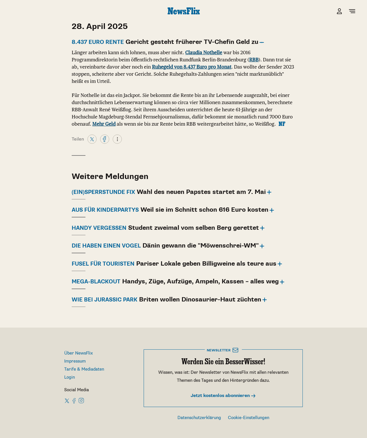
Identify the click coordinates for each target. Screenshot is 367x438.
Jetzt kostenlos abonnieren (223, 395)
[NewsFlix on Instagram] (81, 400)
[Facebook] (104, 139)
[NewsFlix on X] (67, 400)
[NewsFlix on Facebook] (74, 400)
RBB (254, 60)
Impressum (75, 361)
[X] (92, 139)
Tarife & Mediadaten (84, 369)
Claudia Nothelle (203, 52)
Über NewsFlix (78, 353)
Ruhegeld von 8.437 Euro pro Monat (191, 67)
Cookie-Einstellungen (248, 418)
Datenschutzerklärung (199, 418)
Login (69, 377)
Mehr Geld (104, 124)
